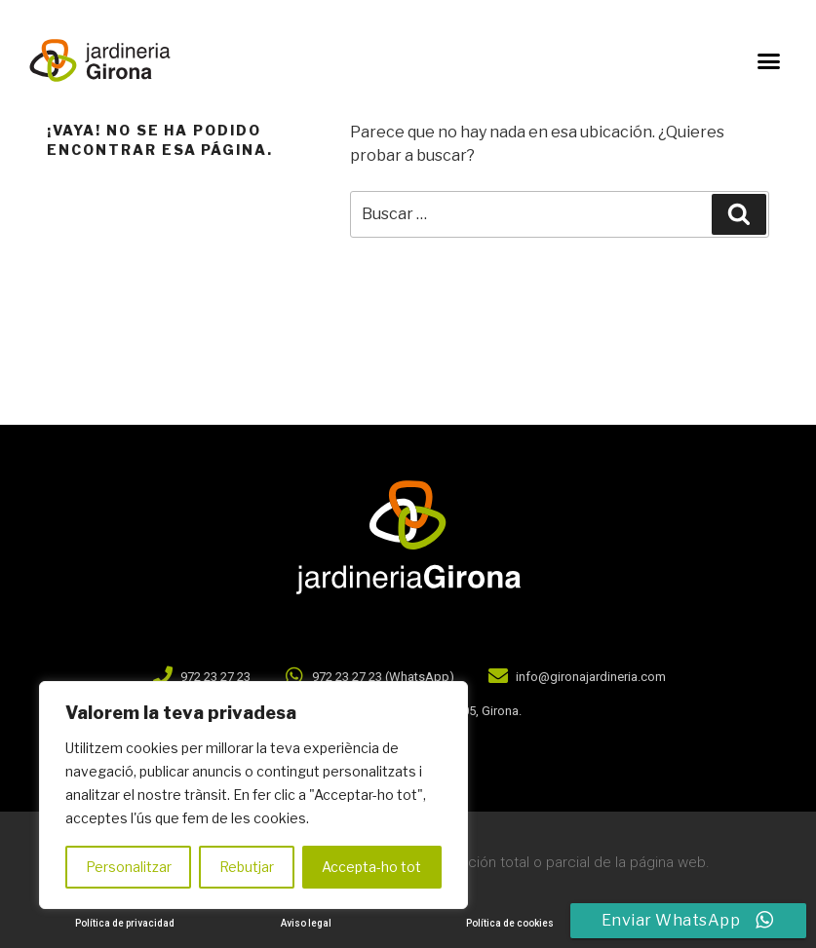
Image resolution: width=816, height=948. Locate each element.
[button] (768, 60)
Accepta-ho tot (371, 866)
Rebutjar (246, 866)
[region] (253, 795)
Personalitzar (129, 866)
